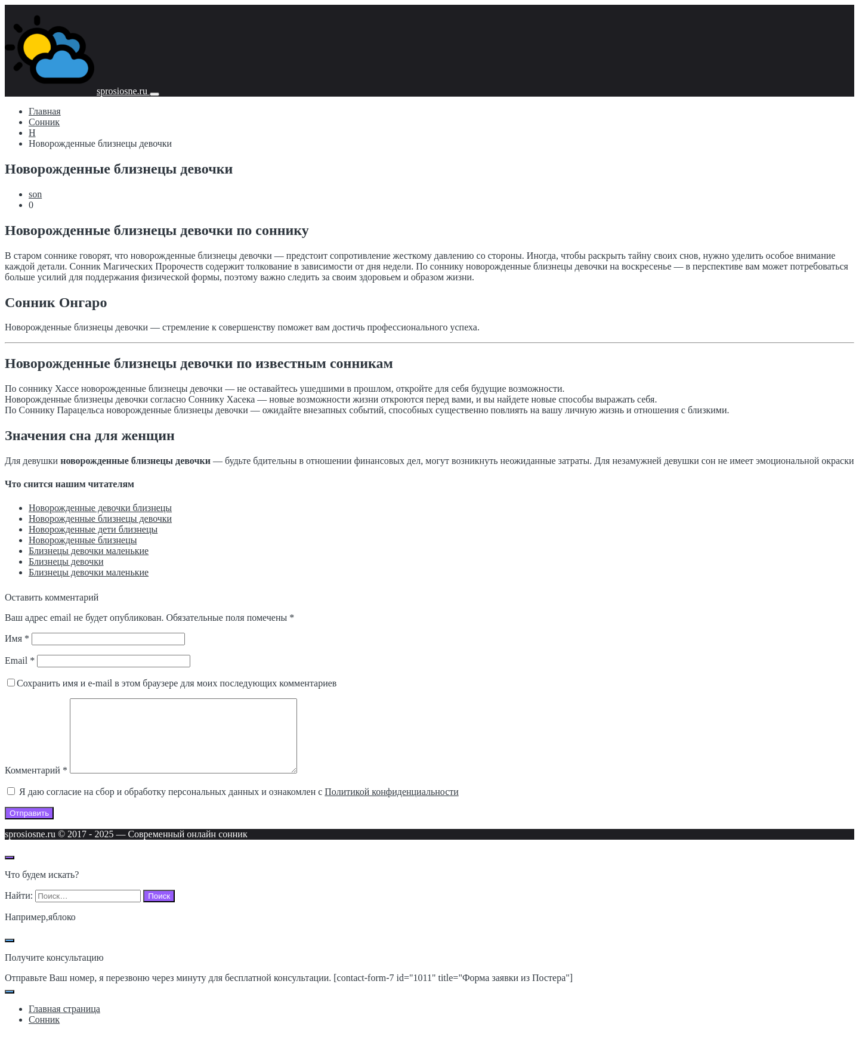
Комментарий (36, 784)
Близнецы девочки (66, 561)
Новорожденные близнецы (83, 540)
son (35, 194)
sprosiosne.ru (123, 91)
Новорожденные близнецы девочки (100, 518)
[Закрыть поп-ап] (9, 955)
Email (20, 660)
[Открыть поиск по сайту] (9, 872)
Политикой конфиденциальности (392, 806)
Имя (17, 638)
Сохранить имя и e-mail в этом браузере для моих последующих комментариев (176, 683)
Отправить (29, 827)
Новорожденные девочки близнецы (100, 508)
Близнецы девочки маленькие (89, 551)
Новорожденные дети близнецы (93, 529)
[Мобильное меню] (154, 94)
